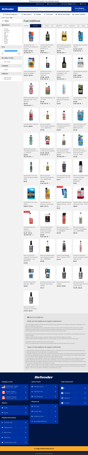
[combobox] (44, 9)
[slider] (3, 51)
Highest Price (59, 25)
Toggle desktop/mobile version (44, 449)
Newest (47, 25)
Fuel (11, 17)
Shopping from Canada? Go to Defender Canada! (44, 1)
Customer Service (52, 4)
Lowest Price (72, 25)
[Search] (69, 9)
